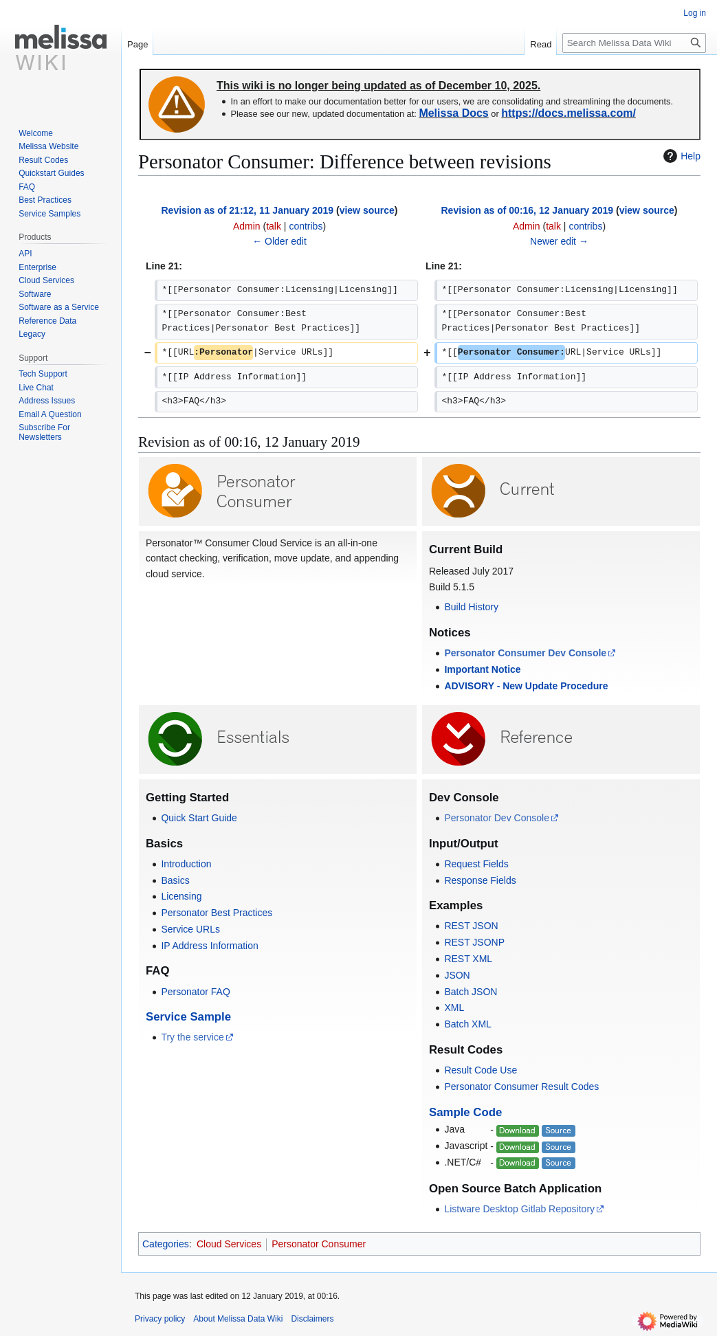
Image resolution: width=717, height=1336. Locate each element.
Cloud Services (229, 1243)
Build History (471, 606)
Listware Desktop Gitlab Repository (519, 1208)
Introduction (186, 863)
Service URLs (190, 929)
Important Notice (482, 669)
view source (367, 210)
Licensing (181, 896)
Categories (165, 1243)
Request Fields (476, 863)
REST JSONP (474, 942)
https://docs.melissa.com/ (568, 113)
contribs (305, 226)
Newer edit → (559, 241)
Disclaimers (312, 1319)
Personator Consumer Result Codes (521, 1086)
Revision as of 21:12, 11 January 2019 (248, 210)
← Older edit (279, 241)
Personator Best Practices (216, 912)
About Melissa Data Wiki (238, 1319)
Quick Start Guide (199, 817)
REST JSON (471, 925)
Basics (175, 880)
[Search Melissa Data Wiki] (634, 43)
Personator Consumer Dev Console (525, 652)
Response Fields (480, 880)
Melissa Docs (453, 113)
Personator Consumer (319, 1243)
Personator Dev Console (496, 817)
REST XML (468, 958)
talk (273, 226)
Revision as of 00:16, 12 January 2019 (527, 210)
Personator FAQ (195, 991)
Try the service (192, 1037)
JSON (457, 975)
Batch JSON (470, 991)
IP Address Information (209, 945)
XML (454, 1007)
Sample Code (465, 1112)
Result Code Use (480, 1070)
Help (680, 156)
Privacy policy (160, 1319)
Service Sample (188, 1016)
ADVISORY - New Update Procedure (526, 685)
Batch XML (467, 1023)
